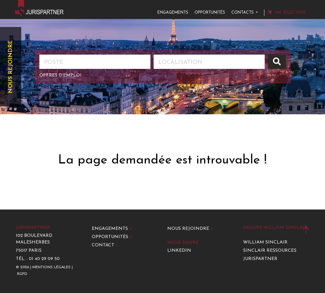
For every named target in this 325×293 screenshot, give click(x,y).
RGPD (22, 274)
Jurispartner (260, 258)
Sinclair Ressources (269, 250)
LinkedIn (179, 250)
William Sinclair (265, 242)
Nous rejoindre (11, 66)
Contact (105, 245)
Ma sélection (286, 12)
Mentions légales (51, 267)
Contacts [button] (243, 13)
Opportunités (210, 13)
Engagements (172, 13)
